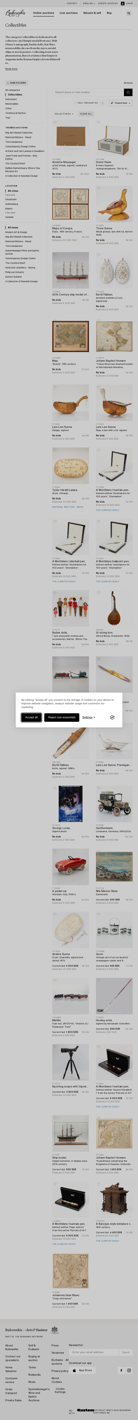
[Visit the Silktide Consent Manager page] (112, 717)
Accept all (31, 717)
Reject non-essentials (61, 717)
